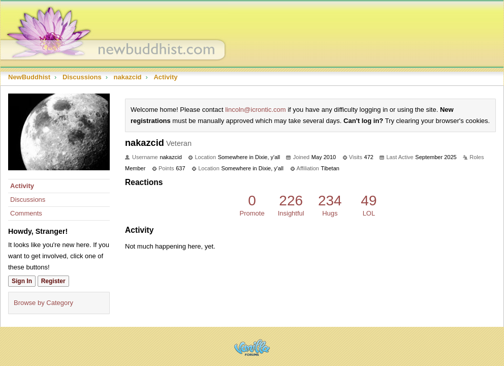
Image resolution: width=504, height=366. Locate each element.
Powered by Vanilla (252, 347)
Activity (22, 186)
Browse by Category (43, 303)
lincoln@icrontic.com (255, 109)
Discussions (27, 199)
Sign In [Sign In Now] (22, 281)
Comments (26, 213)
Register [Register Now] (53, 281)
